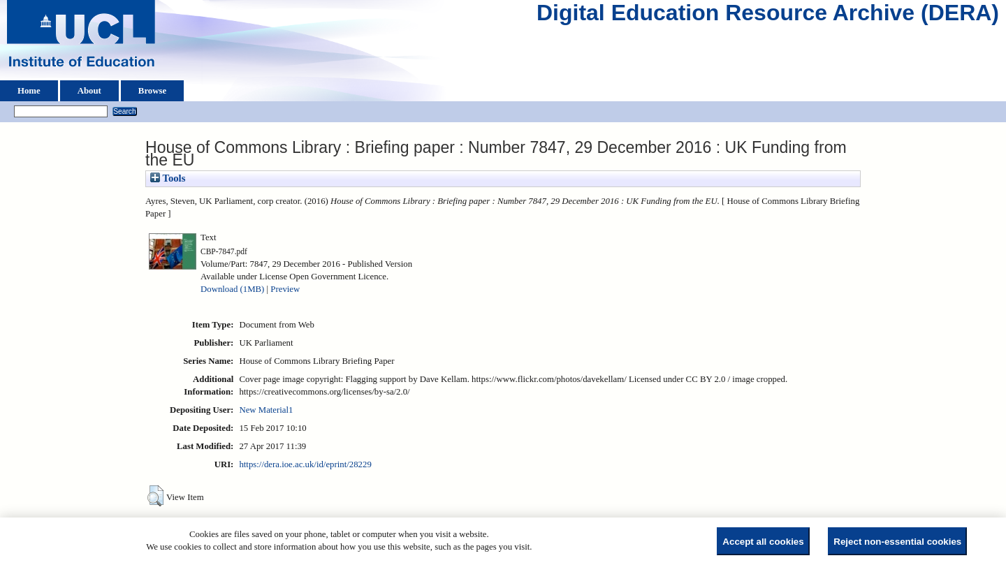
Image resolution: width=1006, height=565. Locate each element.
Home (29, 91)
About (89, 91)
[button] (155, 495)
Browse (152, 91)
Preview (285, 289)
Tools (167, 178)
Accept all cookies (762, 541)
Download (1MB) (232, 289)
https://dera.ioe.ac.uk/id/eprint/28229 (305, 464)
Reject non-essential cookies (897, 541)
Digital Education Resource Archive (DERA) (768, 16)
